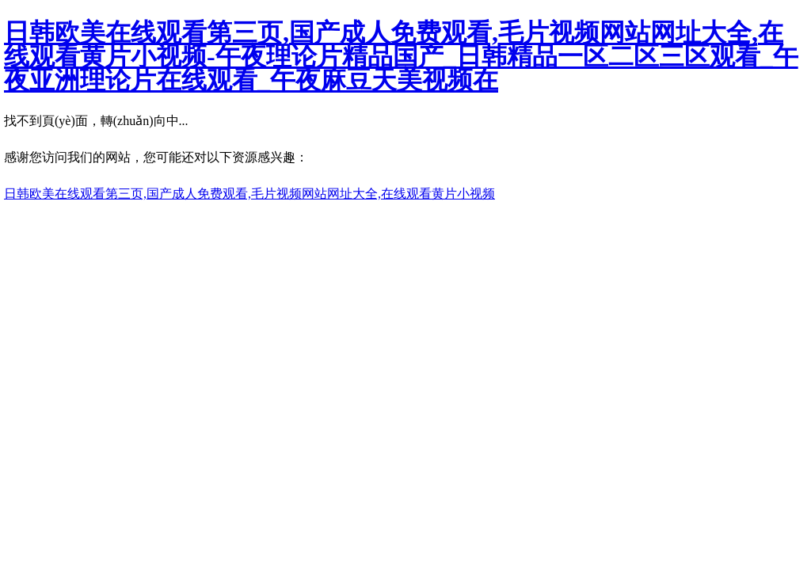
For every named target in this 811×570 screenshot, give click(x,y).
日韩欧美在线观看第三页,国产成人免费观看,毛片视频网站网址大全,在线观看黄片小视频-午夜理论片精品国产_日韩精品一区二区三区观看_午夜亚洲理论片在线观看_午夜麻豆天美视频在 (401, 56)
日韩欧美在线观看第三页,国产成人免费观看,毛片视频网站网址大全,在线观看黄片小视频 (249, 193)
